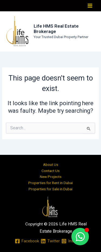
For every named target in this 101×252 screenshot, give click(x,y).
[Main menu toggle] (90, 5)
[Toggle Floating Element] (80, 236)
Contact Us (50, 171)
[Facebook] (27, 241)
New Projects (50, 176)
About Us (50, 164)
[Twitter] (50, 241)
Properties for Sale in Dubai (50, 189)
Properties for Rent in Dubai (50, 183)
